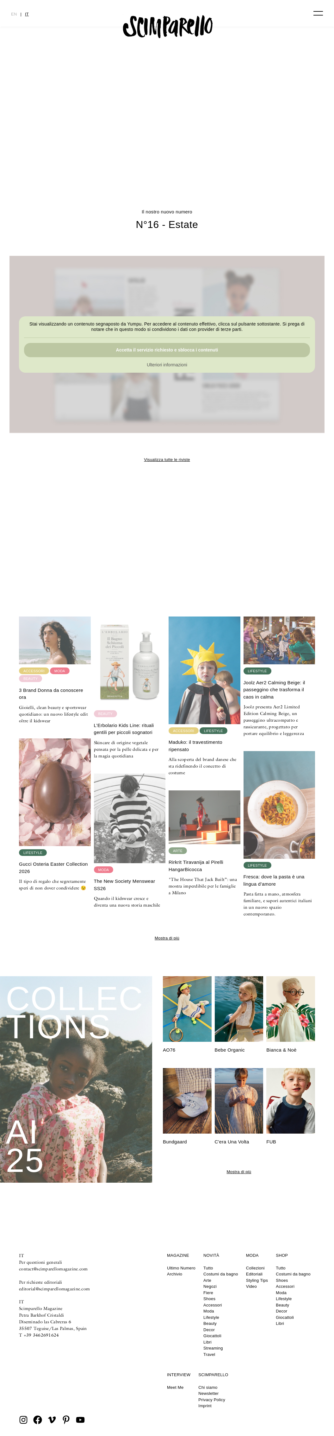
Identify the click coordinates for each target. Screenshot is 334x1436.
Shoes (209, 1298)
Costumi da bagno (220, 1274)
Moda (208, 1311)
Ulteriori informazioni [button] (167, 364)
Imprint (205, 1405)
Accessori (212, 1305)
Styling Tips (257, 1280)
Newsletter (208, 1393)
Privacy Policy (211, 1399)
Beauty (210, 1323)
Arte (207, 1280)
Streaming (213, 1348)
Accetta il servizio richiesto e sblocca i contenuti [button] (167, 349)
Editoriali (254, 1274)
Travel (209, 1354)
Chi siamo (207, 1387)
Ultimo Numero (181, 1268)
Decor (209, 1329)
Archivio (174, 1274)
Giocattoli (212, 1335)
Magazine (178, 1255)
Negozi (210, 1286)
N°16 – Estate (167, 154)
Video (251, 1286)
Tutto (208, 1268)
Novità (211, 1255)
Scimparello (213, 1374)
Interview (178, 1374)
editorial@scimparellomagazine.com (54, 1289)
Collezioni (255, 1268)
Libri (207, 1342)
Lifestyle (211, 1317)
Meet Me (175, 1387)
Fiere (208, 1292)
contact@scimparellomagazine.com (53, 1269)
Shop (282, 1255)
